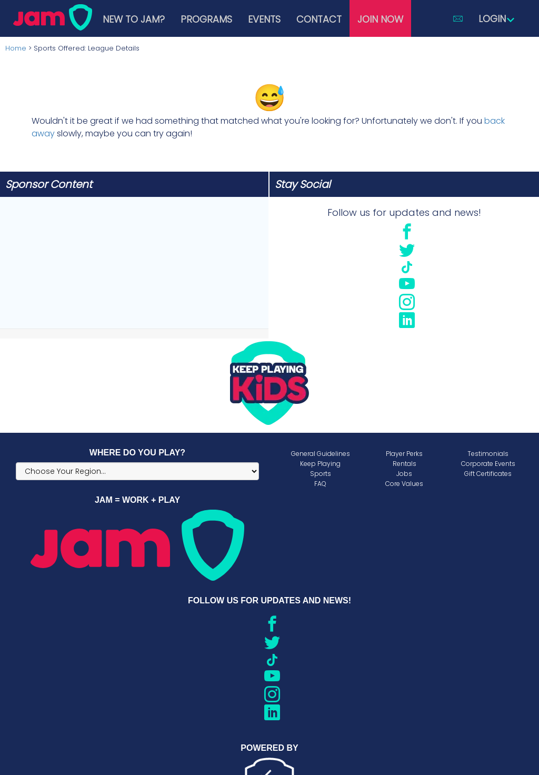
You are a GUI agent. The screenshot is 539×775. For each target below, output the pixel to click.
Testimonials (487, 453)
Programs (206, 19)
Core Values (404, 483)
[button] (458, 18)
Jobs (404, 473)
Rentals (404, 463)
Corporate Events (488, 463)
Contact (319, 19)
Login (496, 18)
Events (264, 19)
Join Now (380, 19)
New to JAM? (134, 19)
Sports (320, 473)
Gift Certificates (488, 473)
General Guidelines (320, 453)
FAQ (320, 483)
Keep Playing (320, 463)
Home (15, 48)
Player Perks (404, 453)
